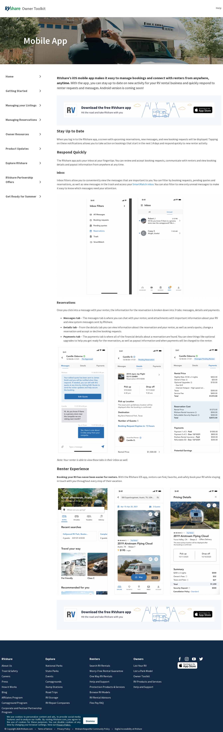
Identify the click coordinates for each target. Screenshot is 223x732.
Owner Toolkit (141, 676)
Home (9, 76)
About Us (7, 665)
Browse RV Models (100, 692)
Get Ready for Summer (21, 196)
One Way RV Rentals (101, 676)
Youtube (194, 659)
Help (218, 8)
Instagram (187, 659)
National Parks (54, 665)
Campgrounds (53, 681)
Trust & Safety (10, 671)
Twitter (201, 659)
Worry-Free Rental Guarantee (106, 671)
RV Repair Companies (58, 702)
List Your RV (140, 665)
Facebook (179, 659)
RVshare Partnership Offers (19, 180)
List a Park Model (143, 671)
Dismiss (90, 721)
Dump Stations (54, 687)
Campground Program (14, 702)
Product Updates (17, 149)
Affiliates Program (12, 697)
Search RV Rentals (100, 665)
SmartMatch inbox (143, 184)
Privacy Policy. (63, 724)
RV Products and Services (147, 681)
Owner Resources (17, 134)
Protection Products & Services (107, 687)
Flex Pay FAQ (97, 702)
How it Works (9, 687)
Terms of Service (45, 729)
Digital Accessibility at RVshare (128, 729)
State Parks (52, 671)
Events (49, 676)
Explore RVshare (16, 163)
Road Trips (52, 692)
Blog (4, 692)
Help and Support (100, 681)
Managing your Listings (21, 105)
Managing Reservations (21, 120)
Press (5, 681)
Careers (6, 676)
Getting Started (16, 91)
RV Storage (52, 697)
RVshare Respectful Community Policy (92, 729)
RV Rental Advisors (100, 697)
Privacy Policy (63, 729)
